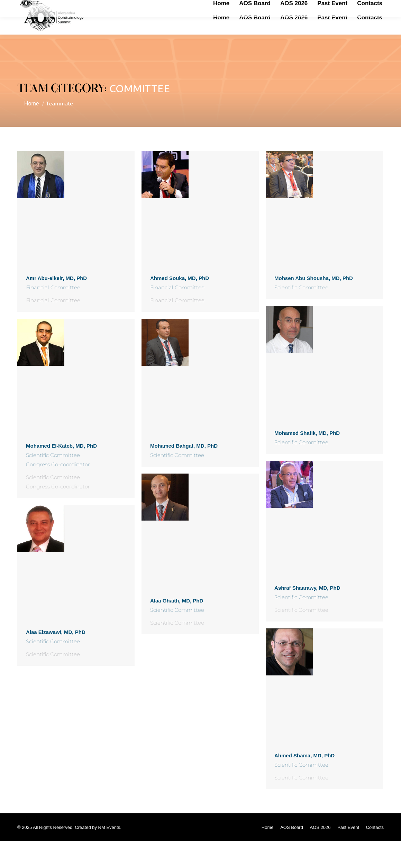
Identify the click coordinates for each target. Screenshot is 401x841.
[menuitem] (221, 17)
